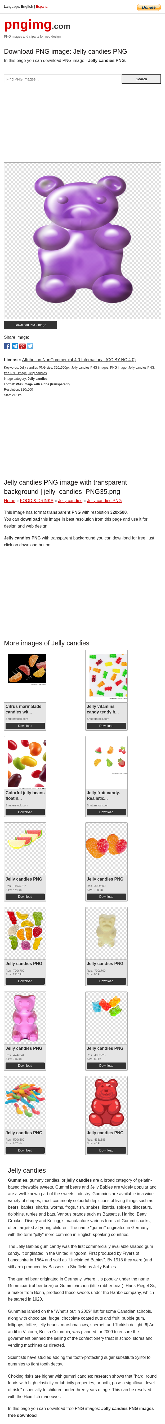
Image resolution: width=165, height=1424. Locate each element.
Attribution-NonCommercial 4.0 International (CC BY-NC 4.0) (79, 360)
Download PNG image (30, 325)
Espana (41, 6)
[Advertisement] (82, 125)
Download (25, 726)
